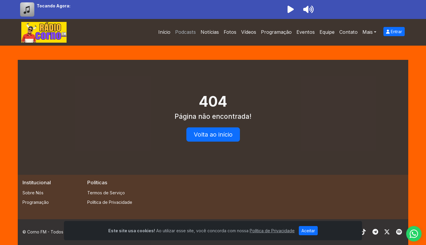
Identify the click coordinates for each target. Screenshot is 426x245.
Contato (348, 32)
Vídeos (248, 32)
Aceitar (308, 230)
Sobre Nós (32, 192)
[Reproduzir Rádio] (290, 9)
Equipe (327, 32)
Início (164, 32)
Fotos (230, 32)
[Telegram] (375, 232)
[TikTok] (363, 232)
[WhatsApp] (414, 233)
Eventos (305, 32)
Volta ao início (213, 134)
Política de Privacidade (109, 202)
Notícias (210, 32)
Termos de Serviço (106, 192)
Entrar (394, 31)
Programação (276, 32)
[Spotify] (399, 232)
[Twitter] (387, 232)
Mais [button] (367, 32)
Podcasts (185, 32)
